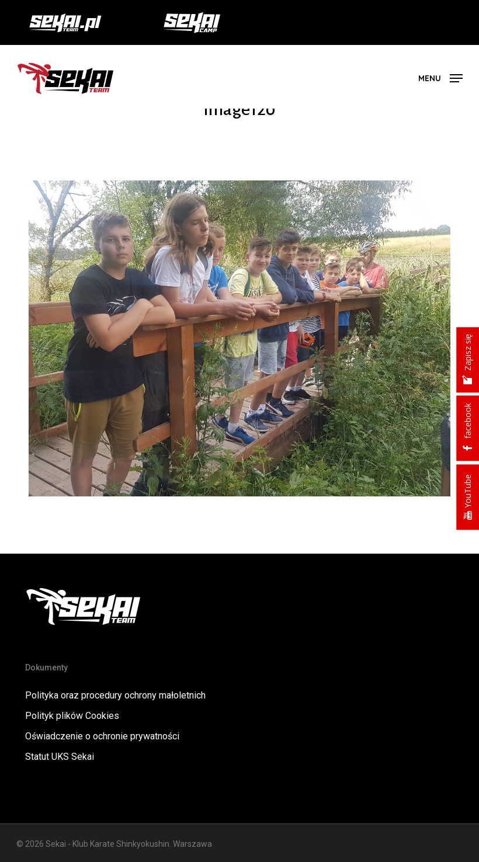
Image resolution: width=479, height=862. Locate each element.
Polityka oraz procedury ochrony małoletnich (115, 695)
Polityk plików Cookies (72, 715)
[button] (440, 77)
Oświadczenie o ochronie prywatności (102, 736)
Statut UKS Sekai (59, 756)
